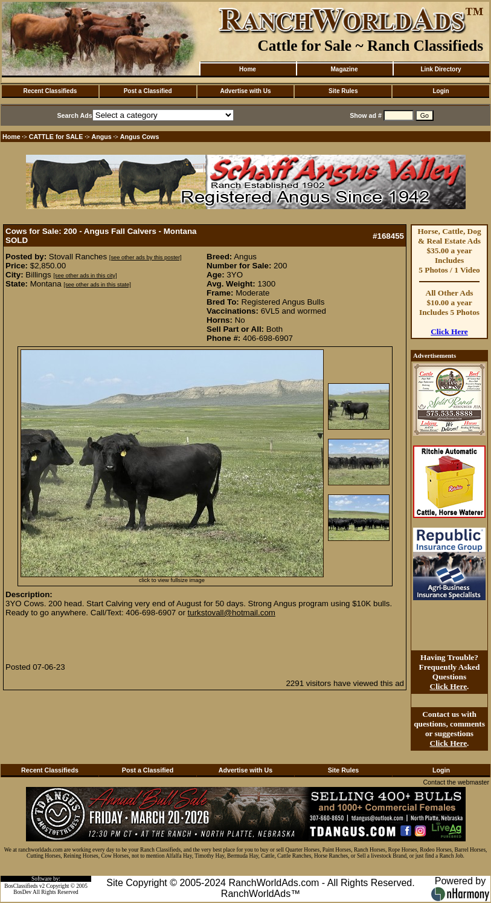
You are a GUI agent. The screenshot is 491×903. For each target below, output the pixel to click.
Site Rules (343, 91)
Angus (102, 136)
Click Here (449, 331)
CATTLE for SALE (56, 136)
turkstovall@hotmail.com (231, 612)
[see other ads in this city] (85, 276)
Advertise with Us (245, 91)
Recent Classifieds (50, 91)
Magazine (344, 69)
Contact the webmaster (456, 782)
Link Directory (440, 69)
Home (247, 69)
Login (440, 91)
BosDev (22, 892)
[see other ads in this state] (96, 285)
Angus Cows (139, 136)
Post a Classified (148, 91)
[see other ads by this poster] (145, 257)
